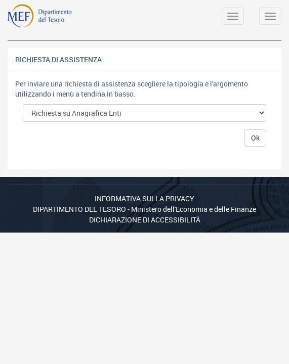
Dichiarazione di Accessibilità (144, 219)
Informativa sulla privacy (144, 198)
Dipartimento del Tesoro (79, 209)
